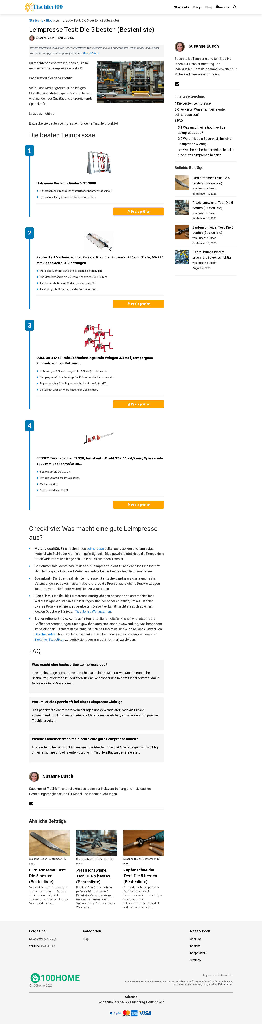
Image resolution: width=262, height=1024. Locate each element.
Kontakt (195, 946)
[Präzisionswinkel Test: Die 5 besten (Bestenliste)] (182, 208)
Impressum (209, 975)
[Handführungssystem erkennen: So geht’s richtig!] (182, 258)
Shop (197, 7)
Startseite (181, 7)
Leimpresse (95, 548)
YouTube (34, 946)
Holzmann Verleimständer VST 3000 (66, 183)
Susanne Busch (58, 776)
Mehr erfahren (91, 53)
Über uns (222, 7)
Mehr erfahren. (225, 984)
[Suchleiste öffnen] (234, 7)
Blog (208, 7)
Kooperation (198, 953)
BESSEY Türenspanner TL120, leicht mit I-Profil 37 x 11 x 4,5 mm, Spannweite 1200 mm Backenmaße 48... (99, 461)
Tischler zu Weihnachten (93, 611)
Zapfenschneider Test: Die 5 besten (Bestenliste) (140, 876)
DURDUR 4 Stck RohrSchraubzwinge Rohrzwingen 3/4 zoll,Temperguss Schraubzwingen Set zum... (94, 361)
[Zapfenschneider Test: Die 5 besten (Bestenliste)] (182, 233)
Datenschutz (225, 975)
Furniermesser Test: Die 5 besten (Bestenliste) (47, 876)
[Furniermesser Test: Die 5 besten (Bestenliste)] (182, 183)
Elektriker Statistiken (49, 639)
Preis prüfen (140, 211)
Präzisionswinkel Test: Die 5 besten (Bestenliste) (93, 876)
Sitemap (195, 960)
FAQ (179, 120)
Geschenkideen (46, 634)
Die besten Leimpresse (193, 103)
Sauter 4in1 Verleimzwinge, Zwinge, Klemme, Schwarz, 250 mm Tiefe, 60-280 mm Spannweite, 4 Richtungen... (99, 260)
